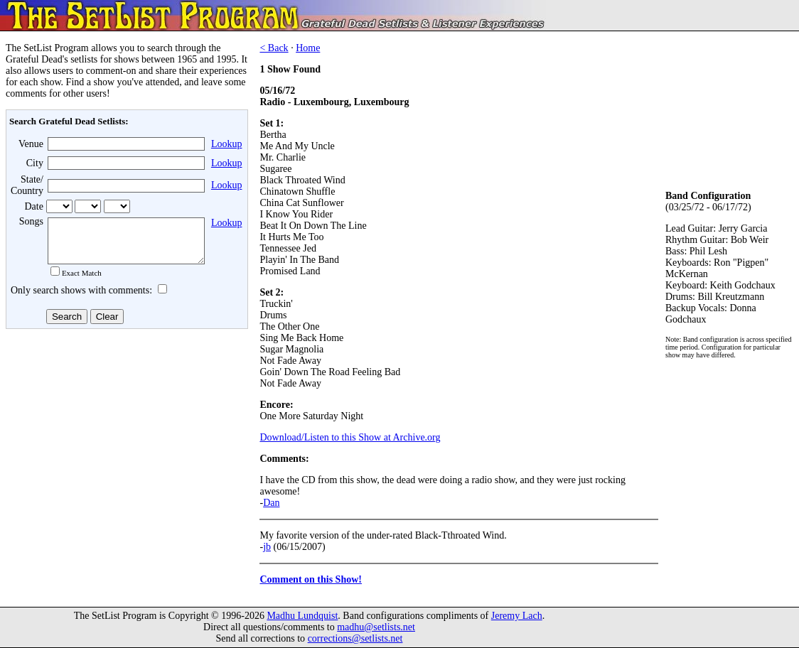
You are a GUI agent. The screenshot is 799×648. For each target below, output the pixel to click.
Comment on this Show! (310, 579)
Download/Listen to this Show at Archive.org (349, 437)
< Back (273, 48)
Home (308, 48)
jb (267, 546)
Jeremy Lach (516, 615)
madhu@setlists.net (376, 627)
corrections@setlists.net (355, 638)
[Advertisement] (125, 446)
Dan (271, 502)
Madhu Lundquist (302, 615)
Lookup (226, 144)
